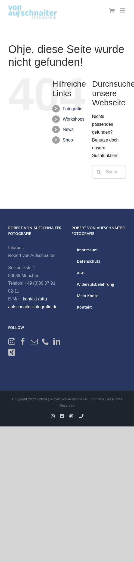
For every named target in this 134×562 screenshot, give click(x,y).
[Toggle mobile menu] (123, 10)
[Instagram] (11, 341)
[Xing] (11, 352)
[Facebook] (22, 341)
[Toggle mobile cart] (112, 10)
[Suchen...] (109, 172)
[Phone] (45, 341)
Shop (68, 140)
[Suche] (99, 172)
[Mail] (34, 341)
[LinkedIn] (56, 341)
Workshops (74, 119)
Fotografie (72, 108)
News (68, 129)
